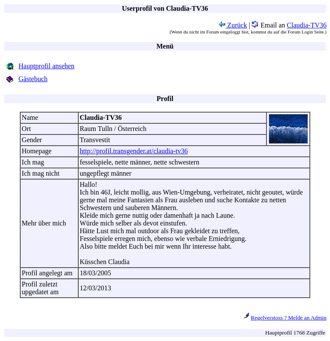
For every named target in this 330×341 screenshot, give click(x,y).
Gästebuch (33, 78)
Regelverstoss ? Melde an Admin (289, 317)
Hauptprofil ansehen (46, 66)
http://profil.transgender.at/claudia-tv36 (134, 151)
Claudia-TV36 (307, 25)
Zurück (233, 25)
